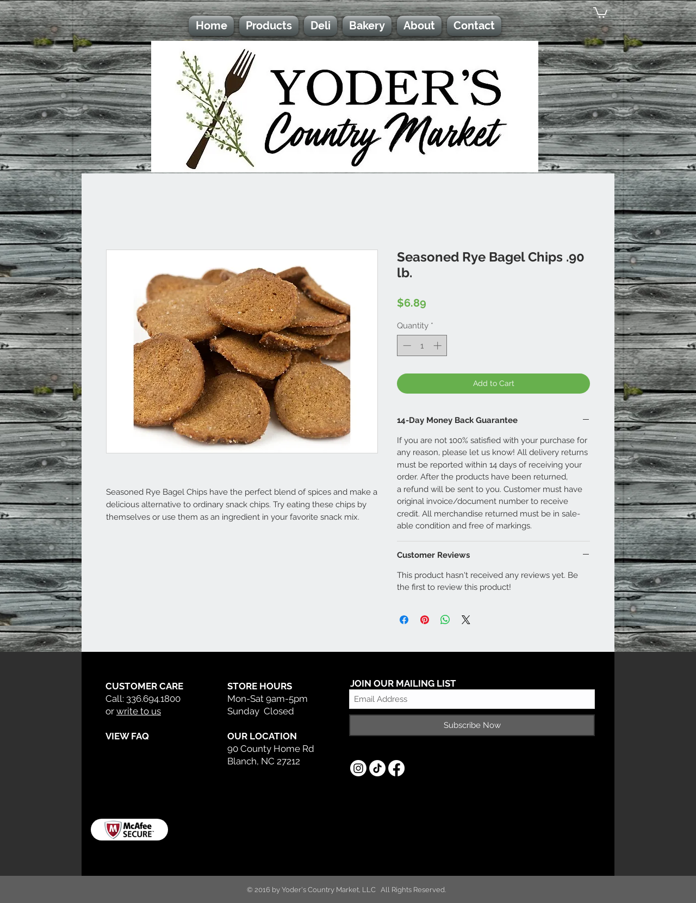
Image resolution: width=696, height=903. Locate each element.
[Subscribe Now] (472, 725)
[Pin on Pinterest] (424, 619)
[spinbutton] (422, 345)
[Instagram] (358, 768)
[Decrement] (406, 345)
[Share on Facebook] (404, 619)
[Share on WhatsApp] (445, 619)
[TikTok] (377, 768)
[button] (600, 12)
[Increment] (438, 345)
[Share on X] (466, 619)
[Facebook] (396, 768)
